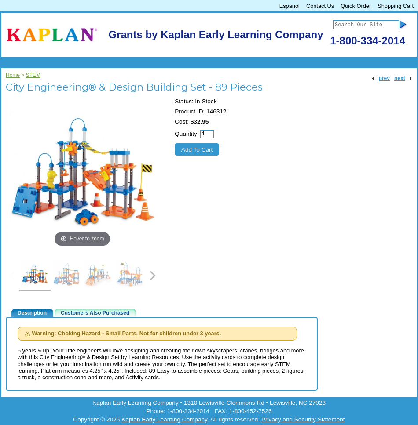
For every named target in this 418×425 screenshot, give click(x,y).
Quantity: (186, 134)
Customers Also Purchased (95, 313)
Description (32, 313)
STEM (33, 75)
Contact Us (320, 6)
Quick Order (356, 6)
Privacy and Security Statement (303, 419)
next (399, 78)
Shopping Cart (396, 6)
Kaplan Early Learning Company (164, 419)
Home (13, 75)
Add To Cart (197, 149)
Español (289, 6)
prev (384, 78)
